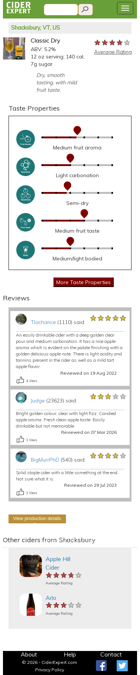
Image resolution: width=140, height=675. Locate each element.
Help (70, 654)
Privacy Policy (49, 669)
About (29, 654)
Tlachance (43, 322)
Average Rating (113, 51)
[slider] (112, 43)
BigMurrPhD (45, 459)
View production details (37, 518)
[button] (6, 547)
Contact (111, 654)
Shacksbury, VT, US (35, 27)
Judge (38, 400)
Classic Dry (45, 40)
